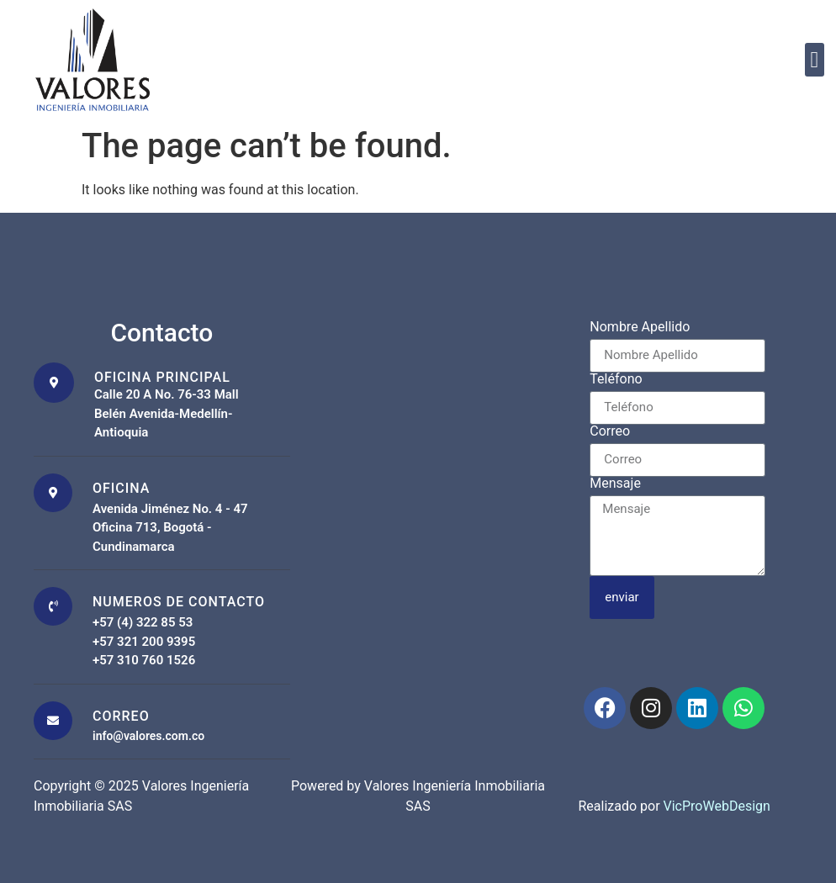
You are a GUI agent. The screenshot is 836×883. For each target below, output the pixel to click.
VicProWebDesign (717, 806)
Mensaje (615, 484)
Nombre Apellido (640, 327)
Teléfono (616, 380)
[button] (814, 60)
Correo (610, 432)
